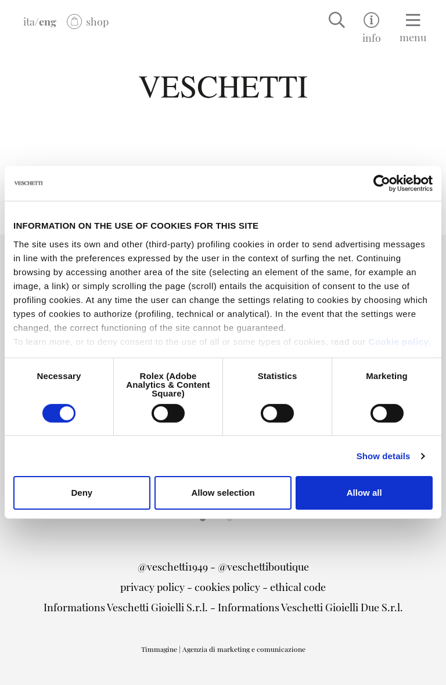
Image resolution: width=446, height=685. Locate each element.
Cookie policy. (399, 341)
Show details (384, 456)
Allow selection (222, 492)
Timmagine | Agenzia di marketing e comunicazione (223, 649)
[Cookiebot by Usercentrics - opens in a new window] (382, 183)
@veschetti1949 (173, 566)
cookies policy (227, 586)
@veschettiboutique (263, 566)
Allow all (364, 492)
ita (29, 21)
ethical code (298, 586)
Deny (81, 492)
